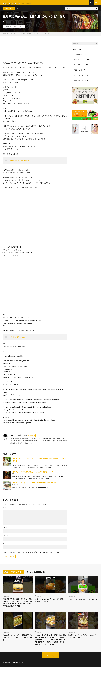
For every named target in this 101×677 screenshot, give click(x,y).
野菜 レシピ (78, 71)
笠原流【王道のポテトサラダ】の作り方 (82, 602)
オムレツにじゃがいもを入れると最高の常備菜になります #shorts (49, 602)
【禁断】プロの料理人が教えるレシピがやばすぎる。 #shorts (34, 473)
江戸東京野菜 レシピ (81, 56)
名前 (5, 529)
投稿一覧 (30, 437)
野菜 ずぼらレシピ (80, 61)
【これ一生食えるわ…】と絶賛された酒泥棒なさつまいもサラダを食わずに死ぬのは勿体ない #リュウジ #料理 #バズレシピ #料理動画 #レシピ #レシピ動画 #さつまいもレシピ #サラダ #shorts (50, 647)
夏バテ (19, 10)
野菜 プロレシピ (18, 28)
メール (5, 537)
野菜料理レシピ (19, 672)
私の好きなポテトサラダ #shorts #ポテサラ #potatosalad (83, 642)
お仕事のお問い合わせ (17, 339)
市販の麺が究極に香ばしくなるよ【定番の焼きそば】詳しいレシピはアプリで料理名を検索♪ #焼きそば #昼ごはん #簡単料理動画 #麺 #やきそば (17, 606)
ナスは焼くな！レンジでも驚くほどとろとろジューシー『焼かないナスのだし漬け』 (17, 643)
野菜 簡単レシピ (79, 81)
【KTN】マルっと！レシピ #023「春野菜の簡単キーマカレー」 (35, 484)
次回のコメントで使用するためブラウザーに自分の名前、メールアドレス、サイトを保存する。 (32, 554)
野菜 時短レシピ (79, 76)
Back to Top (50, 666)
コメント (5, 509)
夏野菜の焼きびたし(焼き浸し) (20, 162)
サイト (5, 545)
